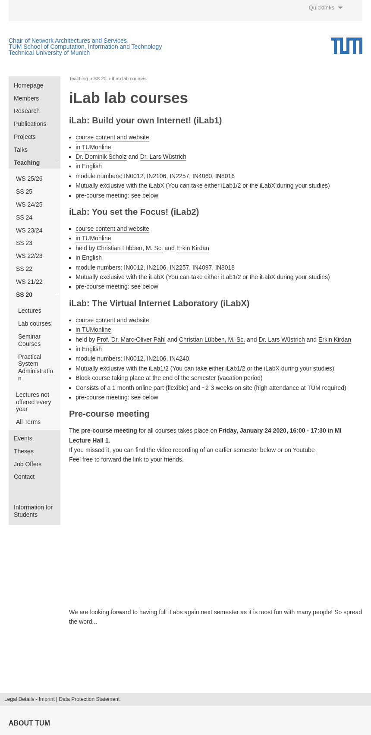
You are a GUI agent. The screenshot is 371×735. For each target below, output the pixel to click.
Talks (21, 149)
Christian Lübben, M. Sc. (130, 248)
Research (27, 110)
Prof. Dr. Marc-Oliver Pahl (131, 339)
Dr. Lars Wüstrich (163, 156)
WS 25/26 (29, 178)
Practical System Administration (35, 367)
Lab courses (34, 323)
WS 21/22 (29, 281)
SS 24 (24, 217)
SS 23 (24, 242)
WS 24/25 (29, 204)
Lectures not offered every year (33, 402)
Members (26, 98)
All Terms (28, 421)
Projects (25, 136)
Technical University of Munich (49, 52)
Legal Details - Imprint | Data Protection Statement (61, 699)
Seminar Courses (29, 340)
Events (23, 438)
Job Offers (27, 464)
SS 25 (24, 191)
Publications (30, 123)
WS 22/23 (29, 255)
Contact (24, 476)
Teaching (27, 162)
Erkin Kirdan (192, 248)
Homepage (29, 85)
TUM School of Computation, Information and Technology (85, 46)
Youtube (304, 449)
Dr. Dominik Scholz (100, 156)
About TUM (29, 723)
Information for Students (33, 511)
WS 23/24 (29, 230)
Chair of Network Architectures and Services (68, 40)
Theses (24, 451)
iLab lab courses (129, 78)
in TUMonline (93, 147)
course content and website (112, 137)
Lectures (29, 310)
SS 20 (24, 294)
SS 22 (24, 268)
